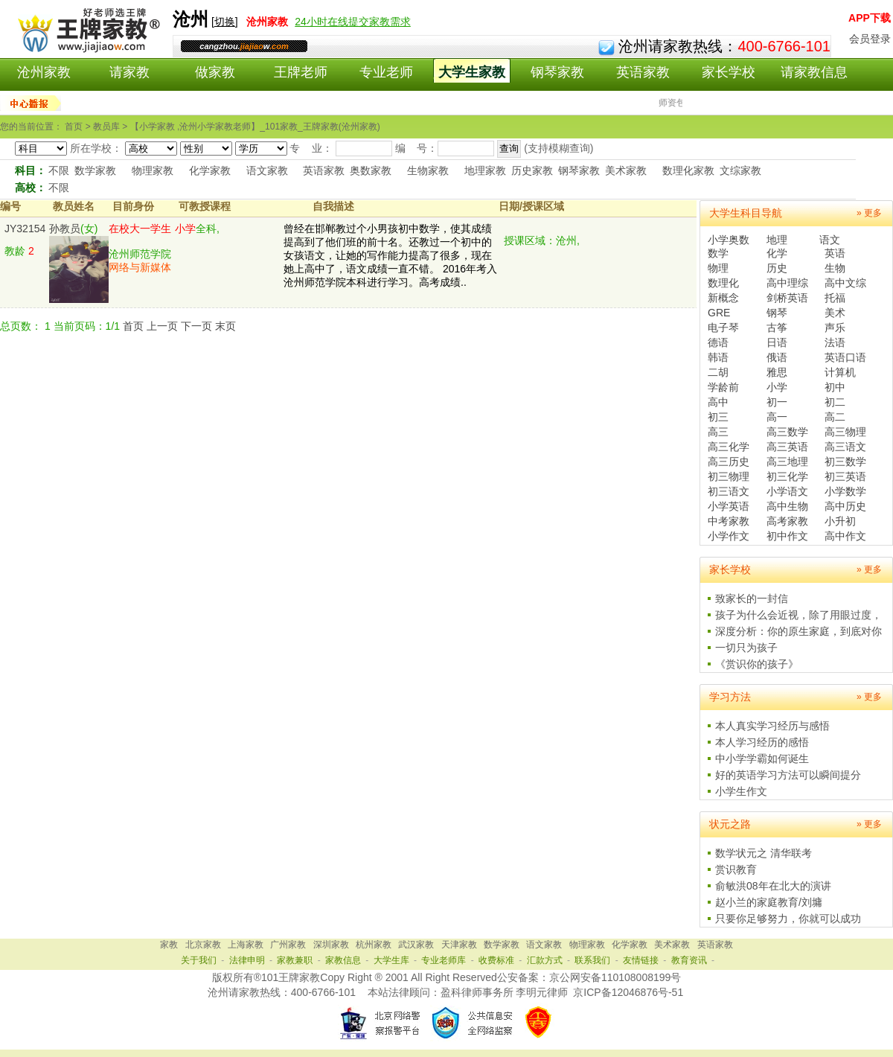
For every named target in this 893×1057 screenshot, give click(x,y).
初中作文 (787, 536)
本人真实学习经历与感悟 (772, 726)
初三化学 (787, 476)
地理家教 (485, 170)
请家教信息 (814, 72)
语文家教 (267, 170)
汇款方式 (545, 960)
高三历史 (728, 461)
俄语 (776, 357)
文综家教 (740, 170)
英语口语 (845, 357)
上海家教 (245, 944)
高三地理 (787, 461)
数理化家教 (688, 170)
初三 (718, 417)
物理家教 (152, 170)
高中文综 (845, 283)
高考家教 (787, 521)
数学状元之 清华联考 (763, 853)
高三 (718, 432)
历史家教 (532, 170)
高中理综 (787, 283)
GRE (719, 313)
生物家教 (428, 170)
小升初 (840, 521)
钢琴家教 (557, 72)
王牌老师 (300, 72)
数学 (718, 253)
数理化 (723, 283)
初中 (835, 387)
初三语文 (728, 491)
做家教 (215, 72)
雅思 (776, 372)
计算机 (840, 372)
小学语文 (787, 491)
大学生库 (391, 960)
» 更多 (869, 213)
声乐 (835, 327)
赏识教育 (736, 869)
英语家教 (643, 72)
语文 (829, 240)
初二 (835, 402)
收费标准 (496, 960)
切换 (224, 22)
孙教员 (64, 228)
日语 (776, 342)
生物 (835, 268)
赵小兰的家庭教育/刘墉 (768, 902)
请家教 (129, 72)
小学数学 (845, 491)
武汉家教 (416, 944)
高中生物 (787, 506)
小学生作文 (741, 791)
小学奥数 (728, 240)
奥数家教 (370, 170)
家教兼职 (295, 960)
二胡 (718, 372)
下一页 (196, 326)
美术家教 (626, 170)
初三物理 (728, 476)
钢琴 (776, 313)
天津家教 (459, 944)
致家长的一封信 (751, 598)
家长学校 (728, 72)
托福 (835, 298)
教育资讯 (689, 960)
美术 (835, 313)
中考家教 (728, 521)
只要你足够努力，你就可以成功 (788, 919)
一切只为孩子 (746, 648)
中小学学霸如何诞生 (762, 758)
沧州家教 (44, 72)
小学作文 (728, 536)
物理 (718, 268)
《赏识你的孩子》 (756, 664)
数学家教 (95, 170)
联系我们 (592, 960)
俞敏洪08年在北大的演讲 (773, 886)
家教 (169, 944)
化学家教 (210, 170)
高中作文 (845, 536)
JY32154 (24, 228)
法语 (835, 342)
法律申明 (247, 960)
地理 (776, 240)
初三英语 (845, 476)
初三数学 (845, 461)
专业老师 (386, 72)
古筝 (776, 327)
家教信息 (343, 960)
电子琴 (723, 327)
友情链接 (641, 960)
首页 (133, 326)
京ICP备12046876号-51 (628, 992)
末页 (225, 326)
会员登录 (870, 39)
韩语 (718, 357)
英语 (835, 253)
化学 (776, 253)
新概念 (723, 298)
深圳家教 (331, 944)
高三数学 (787, 432)
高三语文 (845, 447)
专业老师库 (443, 960)
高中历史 (845, 506)
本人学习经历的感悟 (762, 742)
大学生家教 (471, 72)
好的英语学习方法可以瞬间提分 (788, 775)
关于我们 (199, 960)
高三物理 (845, 432)
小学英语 (728, 506)
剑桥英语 (787, 298)
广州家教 (288, 944)
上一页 (162, 326)
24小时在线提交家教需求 (353, 22)
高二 (835, 417)
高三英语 (787, 447)
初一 (776, 402)
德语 (718, 342)
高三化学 (728, 447)
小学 (776, 387)
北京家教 (203, 944)
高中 (718, 402)
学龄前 (723, 387)
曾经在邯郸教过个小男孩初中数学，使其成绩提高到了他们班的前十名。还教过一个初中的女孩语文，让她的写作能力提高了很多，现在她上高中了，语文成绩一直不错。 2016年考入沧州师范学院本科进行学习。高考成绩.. (390, 255)
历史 (776, 268)
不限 (58, 170)
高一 (776, 417)
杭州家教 (373, 944)
